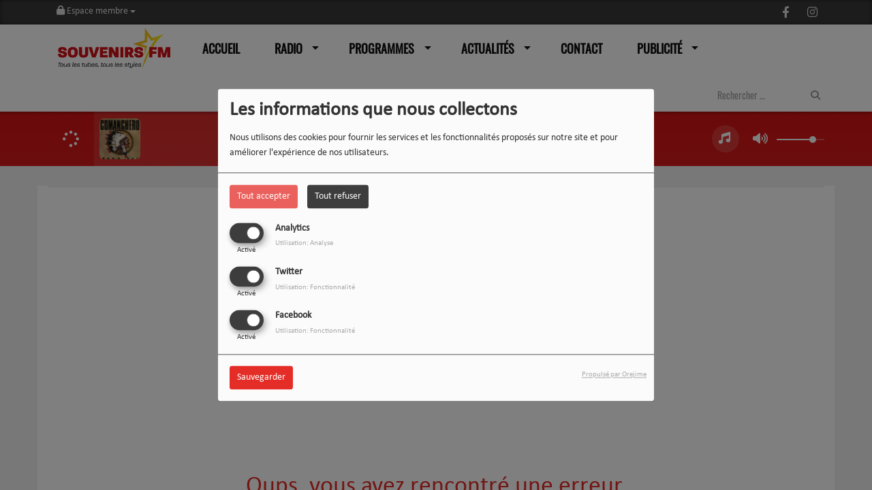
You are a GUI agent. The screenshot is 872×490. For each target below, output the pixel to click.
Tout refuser (338, 196)
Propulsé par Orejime (614, 375)
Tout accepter (263, 196)
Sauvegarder (261, 378)
